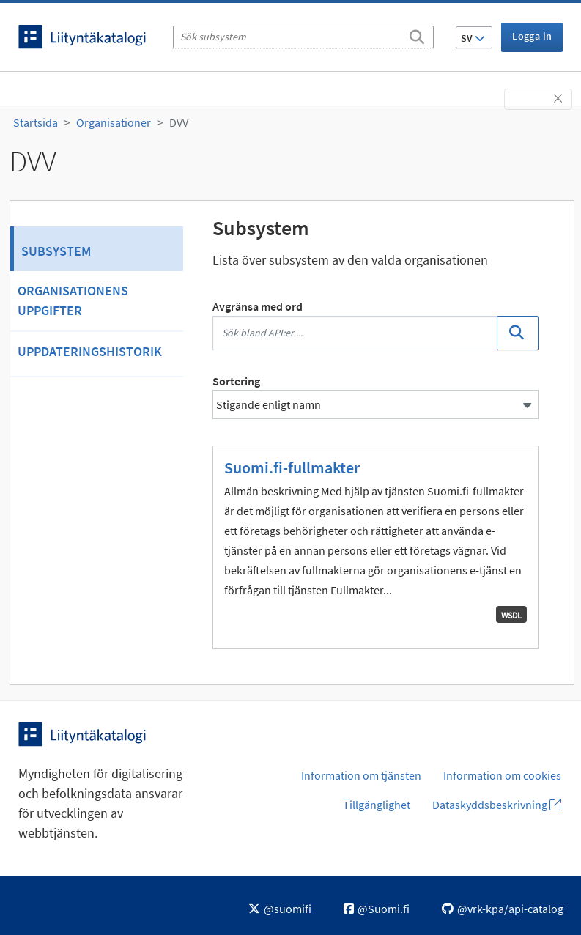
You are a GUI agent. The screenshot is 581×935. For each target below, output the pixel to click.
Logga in (532, 35)
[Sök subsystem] (303, 37)
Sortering (236, 381)
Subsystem (56, 251)
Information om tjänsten (361, 775)
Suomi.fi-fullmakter (292, 467)
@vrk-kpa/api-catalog (502, 908)
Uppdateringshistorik (90, 351)
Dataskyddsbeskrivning (496, 804)
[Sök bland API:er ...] (355, 333)
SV (473, 38)
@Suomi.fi (377, 908)
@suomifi (279, 908)
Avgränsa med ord (257, 306)
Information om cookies (502, 775)
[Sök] (416, 34)
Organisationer (113, 122)
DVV (178, 122)
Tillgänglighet (376, 804)
